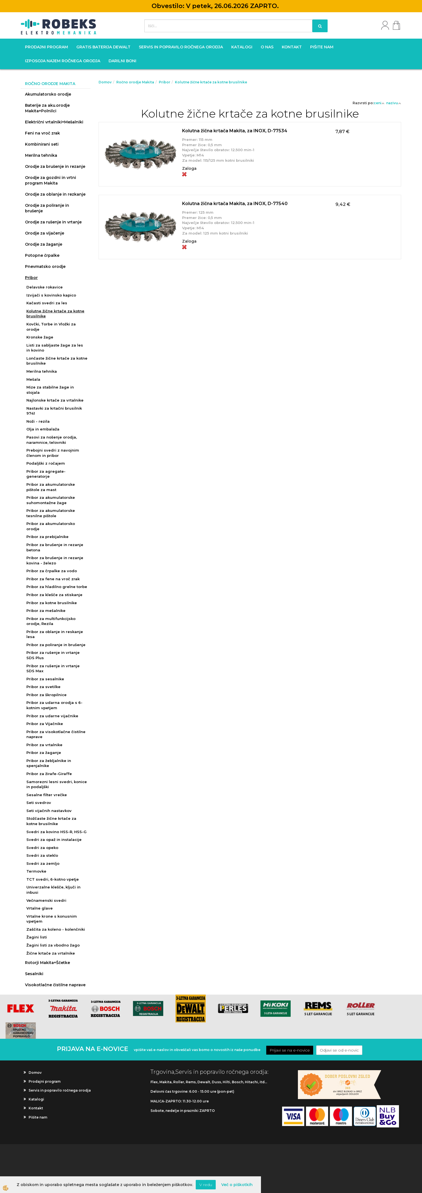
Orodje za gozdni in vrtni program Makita (50, 180)
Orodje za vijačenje (44, 233)
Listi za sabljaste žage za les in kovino (54, 348)
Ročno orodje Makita (135, 82)
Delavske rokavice (44, 287)
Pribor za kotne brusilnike (51, 603)
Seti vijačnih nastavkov (49, 810)
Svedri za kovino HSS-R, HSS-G (56, 832)
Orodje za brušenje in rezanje (55, 166)
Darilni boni (122, 60)
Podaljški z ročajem (45, 463)
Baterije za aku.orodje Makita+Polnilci (47, 108)
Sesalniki (34, 973)
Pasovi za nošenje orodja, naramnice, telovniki (51, 440)
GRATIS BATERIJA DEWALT (103, 46)
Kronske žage (39, 337)
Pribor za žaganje (43, 752)
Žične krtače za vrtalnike (50, 953)
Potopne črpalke (42, 255)
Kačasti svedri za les (46, 303)
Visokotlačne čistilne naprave (55, 984)
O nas (267, 46)
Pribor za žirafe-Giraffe (49, 773)
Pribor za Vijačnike (44, 723)
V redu (205, 1184)
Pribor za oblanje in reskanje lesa (54, 634)
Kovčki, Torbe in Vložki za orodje (51, 327)
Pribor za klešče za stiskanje (54, 594)
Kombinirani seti (42, 144)
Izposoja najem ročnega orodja (62, 60)
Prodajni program (46, 46)
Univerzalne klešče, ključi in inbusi (53, 890)
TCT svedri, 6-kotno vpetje (52, 879)
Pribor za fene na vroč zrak (53, 579)
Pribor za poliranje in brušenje (56, 644)
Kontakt (292, 46)
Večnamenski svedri (46, 900)
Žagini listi (36, 937)
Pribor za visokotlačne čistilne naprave (56, 734)
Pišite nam (321, 46)
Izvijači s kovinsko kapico (51, 295)
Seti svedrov (38, 802)
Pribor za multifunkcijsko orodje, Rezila (51, 621)
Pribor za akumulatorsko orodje (50, 526)
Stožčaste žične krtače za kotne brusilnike (51, 821)
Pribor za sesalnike (45, 679)
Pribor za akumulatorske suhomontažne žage (50, 500)
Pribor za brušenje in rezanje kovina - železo (54, 560)
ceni (379, 103)
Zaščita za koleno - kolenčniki (55, 929)
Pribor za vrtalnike (44, 745)
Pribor (31, 277)
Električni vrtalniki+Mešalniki (54, 121)
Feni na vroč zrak (42, 133)
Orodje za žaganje (43, 244)
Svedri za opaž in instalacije (54, 839)
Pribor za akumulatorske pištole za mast (50, 487)
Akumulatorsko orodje (48, 94)
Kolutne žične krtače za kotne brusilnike (55, 313)
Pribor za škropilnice (46, 695)
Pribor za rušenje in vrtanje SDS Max (53, 668)
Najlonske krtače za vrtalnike (55, 400)
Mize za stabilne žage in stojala (50, 390)
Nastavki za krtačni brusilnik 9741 (54, 411)
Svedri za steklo (42, 855)
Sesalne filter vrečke (46, 795)
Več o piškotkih (237, 1184)
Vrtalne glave (39, 908)
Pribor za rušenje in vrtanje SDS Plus (53, 655)
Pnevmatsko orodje (45, 266)
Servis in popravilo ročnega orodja (181, 46)
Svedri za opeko (42, 847)
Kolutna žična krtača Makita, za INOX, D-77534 (234, 130)
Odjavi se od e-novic (339, 1050)
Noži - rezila (38, 421)
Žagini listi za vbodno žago (53, 945)
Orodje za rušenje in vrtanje (53, 222)
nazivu (393, 103)
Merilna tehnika (41, 155)
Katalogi (241, 46)
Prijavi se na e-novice (290, 1050)
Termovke (36, 871)
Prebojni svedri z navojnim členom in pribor (52, 453)
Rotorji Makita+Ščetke (47, 962)
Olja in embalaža (42, 429)
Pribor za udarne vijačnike (52, 716)
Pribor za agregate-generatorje (46, 474)
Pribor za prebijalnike (47, 536)
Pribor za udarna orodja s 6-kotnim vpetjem (54, 705)
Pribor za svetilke (43, 686)
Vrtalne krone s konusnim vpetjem (51, 919)
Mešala (33, 379)
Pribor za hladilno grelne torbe (56, 586)
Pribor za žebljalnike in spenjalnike (48, 763)
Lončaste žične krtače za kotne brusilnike (56, 361)
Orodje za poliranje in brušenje (47, 208)
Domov (105, 82)
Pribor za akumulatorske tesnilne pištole (50, 513)
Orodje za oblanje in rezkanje (55, 194)
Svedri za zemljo (42, 863)
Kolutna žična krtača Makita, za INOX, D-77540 (235, 203)
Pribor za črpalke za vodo (51, 571)
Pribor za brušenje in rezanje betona (54, 547)
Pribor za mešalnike (46, 610)
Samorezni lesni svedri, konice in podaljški (56, 784)
